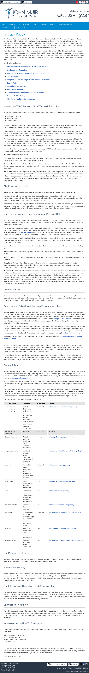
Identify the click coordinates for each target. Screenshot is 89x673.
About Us (12, 24)
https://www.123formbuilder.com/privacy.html (66, 540)
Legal (64, 668)
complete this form (23, 232)
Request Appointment (10, 2)
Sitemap (85, 668)
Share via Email (87, 664)
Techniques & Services (48, 24)
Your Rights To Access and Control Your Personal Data (28, 73)
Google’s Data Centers (62, 319)
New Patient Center (66, 24)
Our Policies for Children (16, 86)
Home (4, 24)
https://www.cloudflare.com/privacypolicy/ (65, 451)
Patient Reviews (7, 27)
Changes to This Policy (16, 96)
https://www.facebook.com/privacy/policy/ (65, 512)
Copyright (58, 668)
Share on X (81, 664)
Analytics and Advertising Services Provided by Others (28, 80)
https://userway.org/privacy (59, 465)
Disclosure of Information (17, 70)
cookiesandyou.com (20, 378)
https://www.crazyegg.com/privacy (62, 481)
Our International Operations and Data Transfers (25, 92)
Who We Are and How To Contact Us (21, 99)
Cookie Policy (12, 83)
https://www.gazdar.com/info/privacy (63, 407)
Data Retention (12, 76)
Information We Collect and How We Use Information (27, 67)
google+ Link (83, 2)
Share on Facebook (84, 664)
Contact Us (20, 27)
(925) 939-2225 (10, 670)
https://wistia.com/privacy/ (59, 491)
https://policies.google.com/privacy (62, 437)
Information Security (15, 89)
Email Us (26, 2)
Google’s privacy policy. (70, 333)
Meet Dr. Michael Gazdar (27, 24)
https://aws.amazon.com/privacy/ (61, 505)
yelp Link (77, 2)
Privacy (70, 668)
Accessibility (77, 668)
